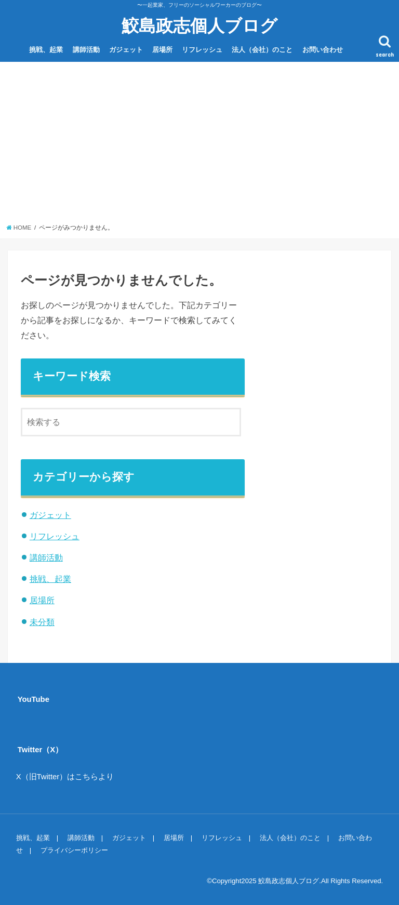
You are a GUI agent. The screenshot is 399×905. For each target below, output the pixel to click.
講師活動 (86, 50)
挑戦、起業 (46, 50)
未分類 (42, 622)
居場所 (162, 50)
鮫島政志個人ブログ (199, 25)
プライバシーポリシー (74, 850)
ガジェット (126, 50)
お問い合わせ (322, 50)
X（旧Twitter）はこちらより (65, 777)
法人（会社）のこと (262, 50)
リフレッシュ (202, 50)
